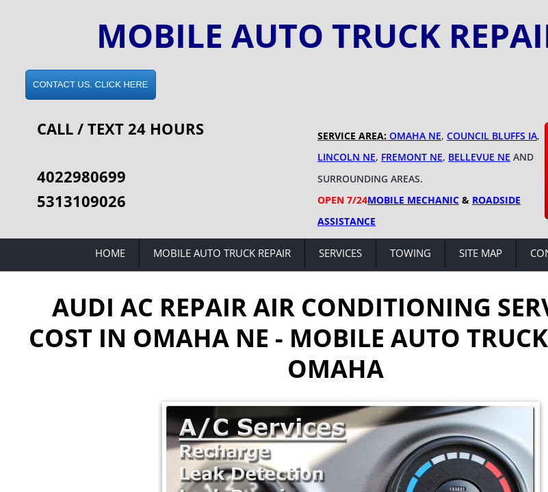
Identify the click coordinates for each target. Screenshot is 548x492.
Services (340, 253)
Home (110, 253)
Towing (410, 253)
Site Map (480, 253)
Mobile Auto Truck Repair (222, 253)
